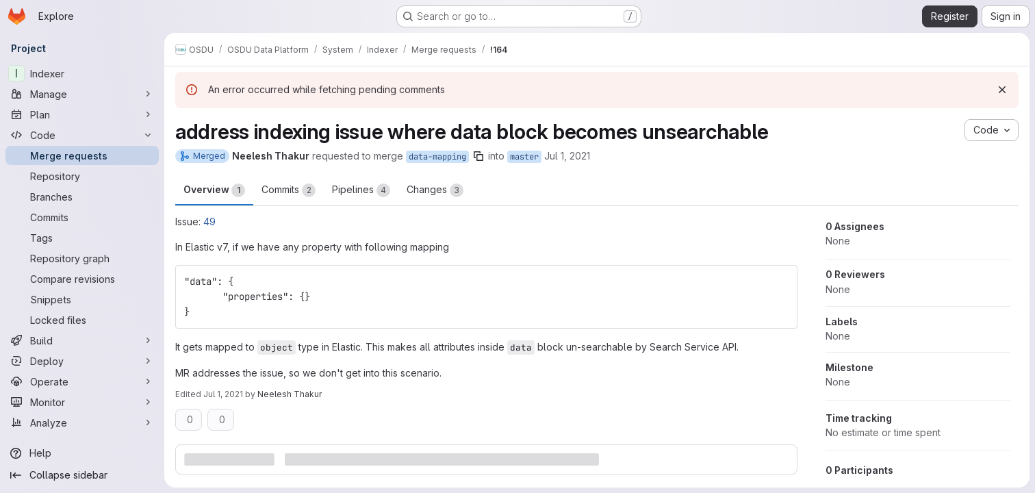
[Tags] (82, 237)
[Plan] (82, 114)
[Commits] (82, 217)
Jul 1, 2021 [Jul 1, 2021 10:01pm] (567, 156)
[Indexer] (82, 73)
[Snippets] (82, 299)
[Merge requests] (82, 155)
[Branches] (82, 196)
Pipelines (361, 190)
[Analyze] (82, 422)
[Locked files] (82, 319)
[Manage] (82, 93)
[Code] (82, 134)
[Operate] (82, 381)
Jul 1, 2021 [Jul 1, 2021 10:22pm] (223, 394)
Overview (214, 190)
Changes (435, 190)
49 (209, 221)
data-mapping (437, 156)
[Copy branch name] (478, 156)
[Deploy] (82, 360)
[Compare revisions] (82, 278)
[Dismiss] (1002, 89)
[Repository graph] (82, 258)
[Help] (82, 453)
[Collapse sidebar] (82, 475)
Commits (288, 190)
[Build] (82, 340)
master (524, 156)
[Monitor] (82, 402)
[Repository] (82, 176)
